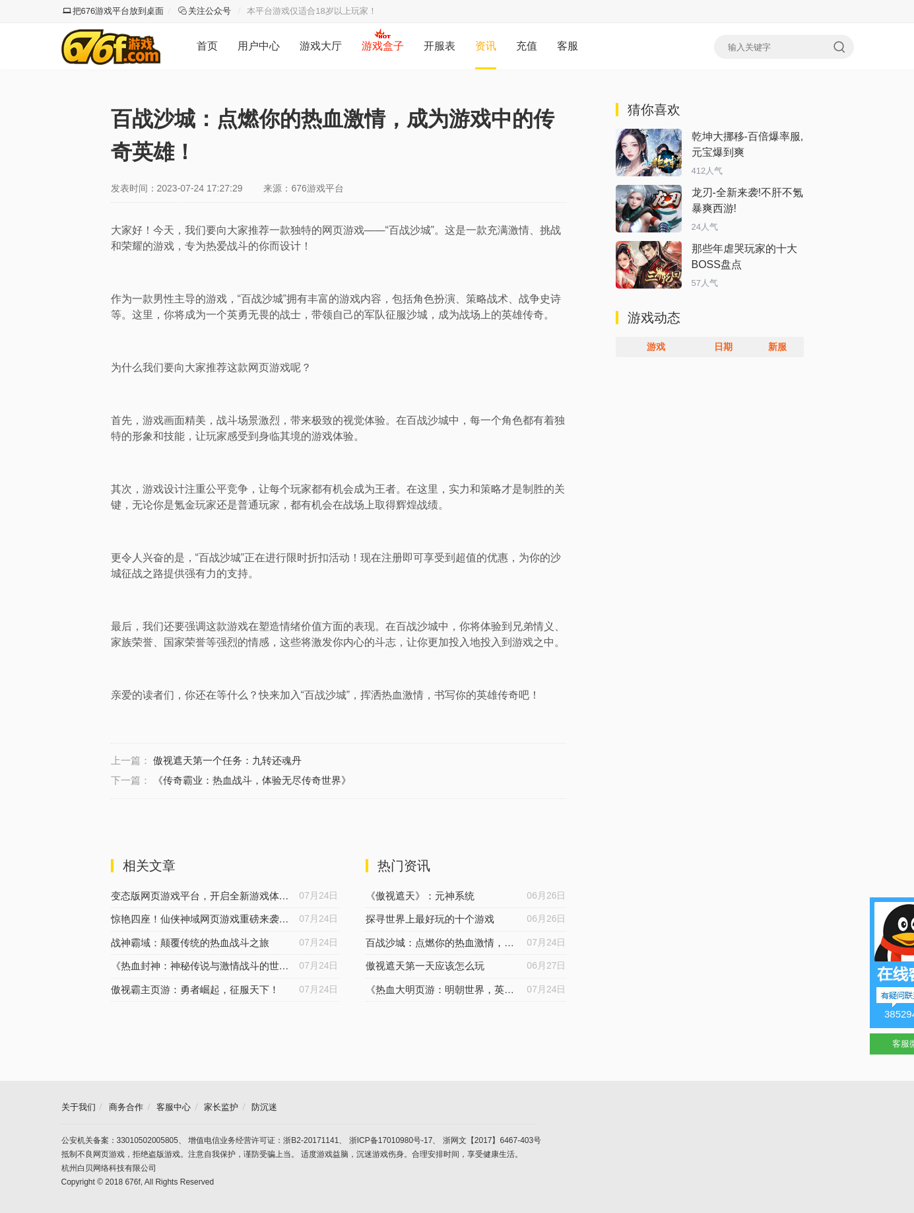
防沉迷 (264, 1107)
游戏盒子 (383, 46)
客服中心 (173, 1107)
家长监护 (221, 1107)
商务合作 (126, 1107)
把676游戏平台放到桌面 (113, 11)
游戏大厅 (321, 46)
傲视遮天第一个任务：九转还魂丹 (227, 760)
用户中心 (259, 46)
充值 (526, 46)
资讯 (485, 46)
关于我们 (78, 1107)
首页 (207, 46)
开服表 (439, 46)
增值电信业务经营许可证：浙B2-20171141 (263, 1140)
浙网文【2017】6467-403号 (492, 1140)
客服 (567, 46)
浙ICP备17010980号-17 (391, 1140)
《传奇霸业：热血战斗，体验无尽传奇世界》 (252, 780)
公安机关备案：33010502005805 (119, 1140)
